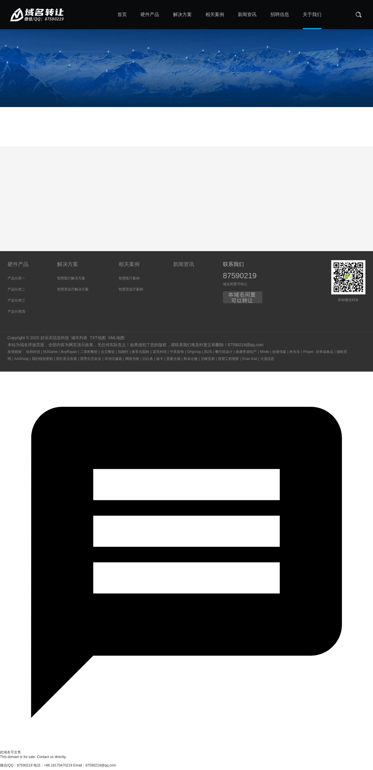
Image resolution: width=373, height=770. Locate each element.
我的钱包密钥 (42, 361)
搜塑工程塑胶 (228, 361)
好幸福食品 (324, 354)
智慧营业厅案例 (131, 291)
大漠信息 (267, 361)
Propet (308, 354)
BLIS (208, 354)
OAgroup (194, 354)
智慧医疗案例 (129, 280)
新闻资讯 (183, 266)
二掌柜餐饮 (89, 354)
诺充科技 (160, 354)
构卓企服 (191, 361)
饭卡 (159, 361)
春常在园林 (140, 354)
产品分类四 (16, 314)
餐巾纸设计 (224, 354)
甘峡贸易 (208, 361)
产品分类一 (16, 280)
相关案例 (129, 266)
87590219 (240, 277)
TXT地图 (97, 339)
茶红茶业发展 (66, 361)
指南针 (123, 354)
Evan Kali (249, 361)
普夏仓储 (173, 361)
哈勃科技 (33, 354)
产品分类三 (16, 302)
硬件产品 (18, 266)
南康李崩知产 (246, 354)
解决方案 (67, 266)
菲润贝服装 (113, 361)
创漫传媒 (279, 354)
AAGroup (21, 361)
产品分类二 (16, 291)
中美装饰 (177, 354)
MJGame (50, 354)
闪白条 (147, 361)
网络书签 (132, 361)
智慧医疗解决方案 (71, 280)
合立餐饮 (108, 354)
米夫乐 (294, 354)
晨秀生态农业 (90, 361)
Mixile (264, 354)
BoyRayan (69, 354)
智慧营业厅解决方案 (73, 291)
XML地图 (116, 339)
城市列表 (79, 339)
